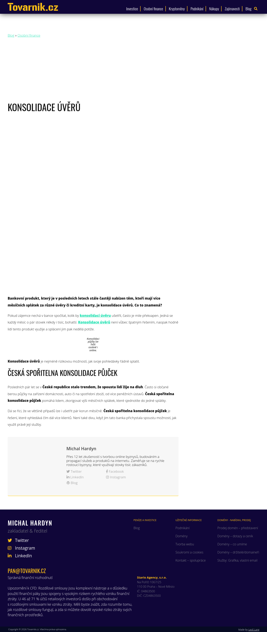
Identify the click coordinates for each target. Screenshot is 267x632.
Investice (132, 9)
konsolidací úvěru (95, 315)
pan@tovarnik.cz (27, 571)
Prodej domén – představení (237, 528)
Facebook (115, 471)
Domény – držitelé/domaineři (238, 552)
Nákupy (214, 9)
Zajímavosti (232, 9)
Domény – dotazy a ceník (235, 536)
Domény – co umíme (232, 544)
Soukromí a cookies (189, 552)
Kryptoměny (177, 9)
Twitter (74, 471)
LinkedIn (75, 477)
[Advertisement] (133, 70)
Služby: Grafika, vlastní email (237, 560)
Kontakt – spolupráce (191, 560)
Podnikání (196, 9)
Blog (249, 9)
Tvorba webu (185, 544)
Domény (182, 536)
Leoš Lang (253, 629)
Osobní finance (153, 9)
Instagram (116, 477)
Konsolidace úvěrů (94, 322)
